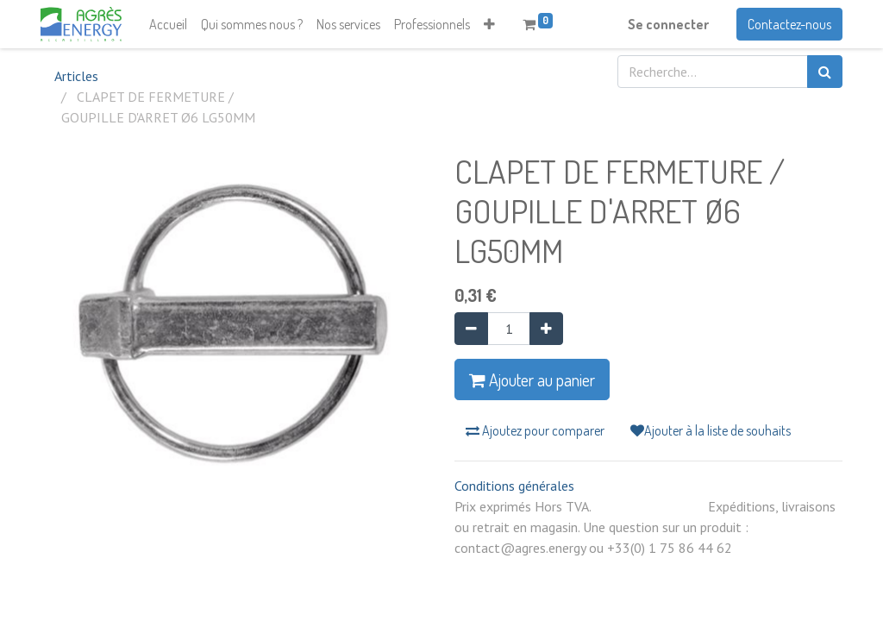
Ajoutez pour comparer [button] (535, 430)
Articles (76, 76)
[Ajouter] (546, 328)
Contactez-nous (789, 24)
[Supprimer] (471, 328)
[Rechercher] (824, 71)
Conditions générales (514, 485)
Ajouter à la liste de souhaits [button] (710, 430)
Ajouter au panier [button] (532, 379)
